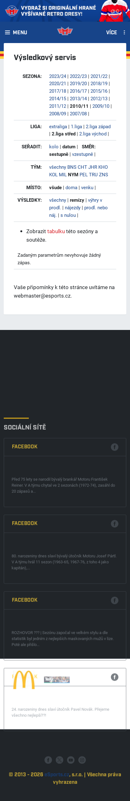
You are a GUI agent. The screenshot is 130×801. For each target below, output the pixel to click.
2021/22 (99, 76)
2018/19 (99, 83)
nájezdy (73, 207)
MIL (63, 174)
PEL (84, 174)
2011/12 (57, 106)
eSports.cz (56, 788)
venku (87, 187)
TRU (93, 174)
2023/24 (57, 76)
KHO (103, 167)
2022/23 (78, 76)
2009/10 (100, 106)
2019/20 (78, 83)
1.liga (76, 126)
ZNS (103, 174)
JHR (92, 167)
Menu (20, 33)
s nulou (68, 215)
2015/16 (99, 91)
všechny (57, 167)
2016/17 (78, 91)
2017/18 (57, 91)
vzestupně (82, 154)
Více (111, 33)
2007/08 (78, 113)
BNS (71, 167)
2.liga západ (98, 126)
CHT (82, 167)
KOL (53, 174)
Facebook (25, 515)
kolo (54, 146)
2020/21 (57, 83)
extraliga (58, 126)
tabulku (56, 231)
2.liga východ (93, 133)
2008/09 (57, 113)
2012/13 (99, 98)
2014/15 (57, 98)
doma (71, 187)
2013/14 (78, 98)
